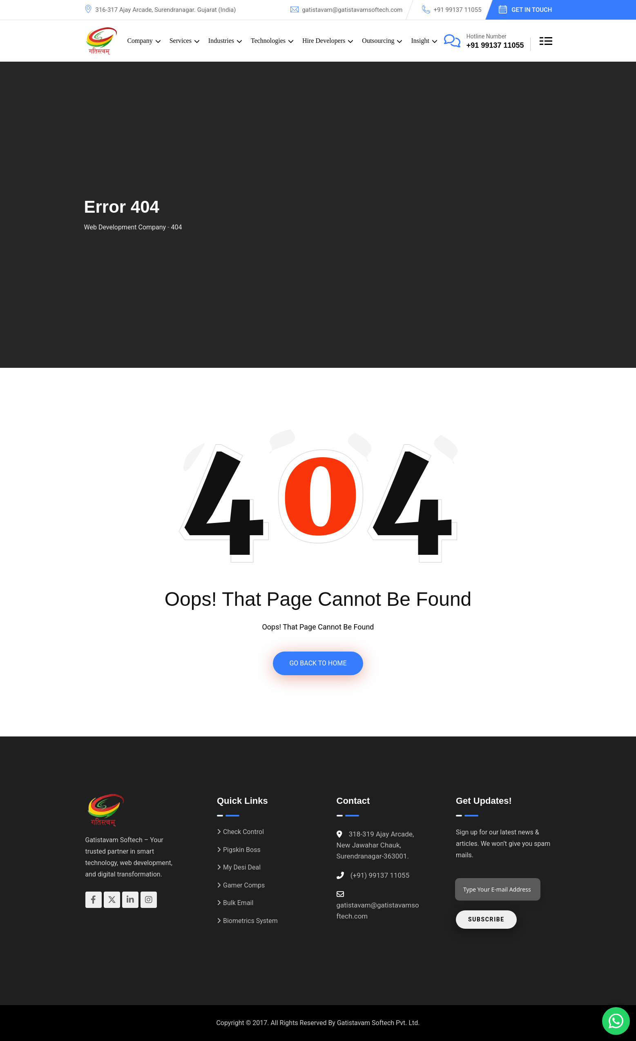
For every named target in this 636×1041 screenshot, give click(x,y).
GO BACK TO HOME (317, 663)
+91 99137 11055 (457, 9)
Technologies (268, 40)
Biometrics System (250, 921)
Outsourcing (378, 40)
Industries (221, 40)
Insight (420, 40)
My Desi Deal (242, 867)
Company (139, 40)
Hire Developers (323, 40)
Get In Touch (531, 9)
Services (181, 40)
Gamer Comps (244, 885)
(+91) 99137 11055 (379, 875)
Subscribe (486, 919)
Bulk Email (238, 903)
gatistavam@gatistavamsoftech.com (352, 9)
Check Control (243, 832)
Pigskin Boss (242, 850)
